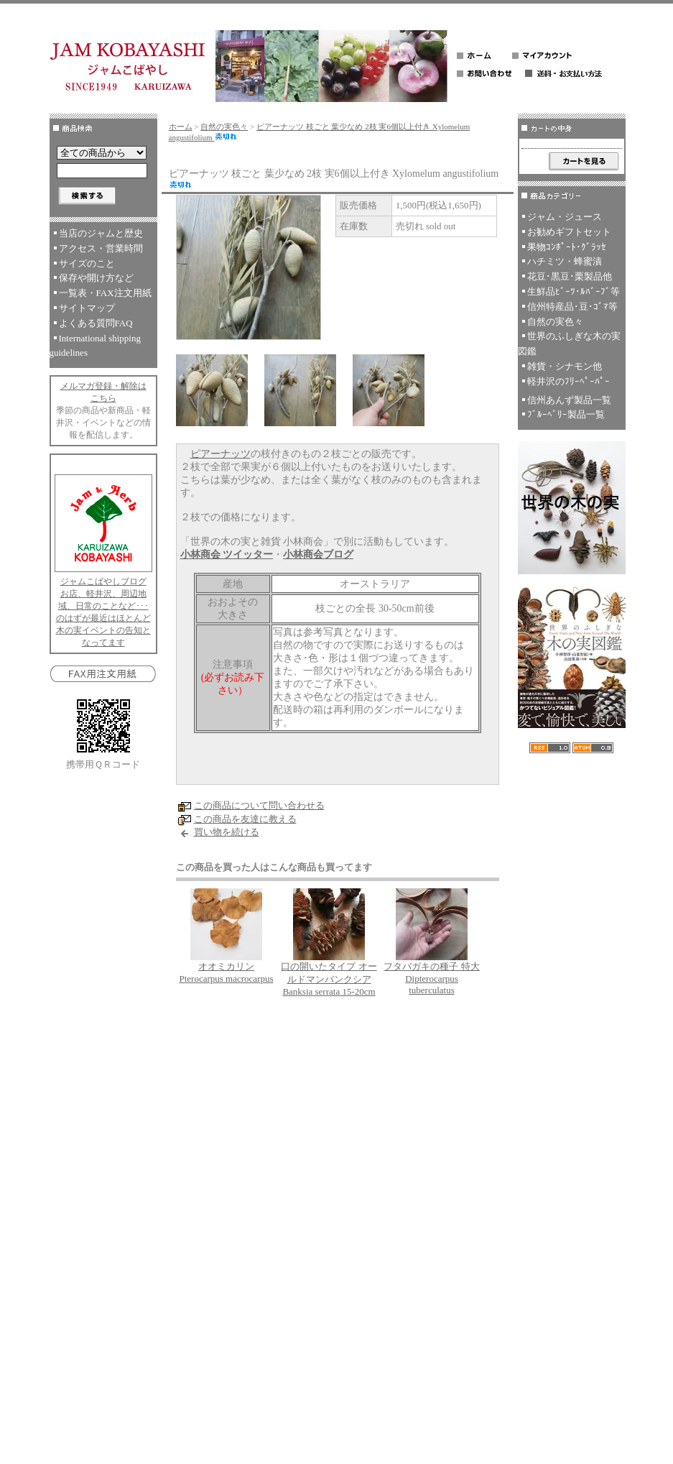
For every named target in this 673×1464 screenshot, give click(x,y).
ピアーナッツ (220, 453)
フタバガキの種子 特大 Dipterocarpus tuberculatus (431, 978)
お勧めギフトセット (569, 231)
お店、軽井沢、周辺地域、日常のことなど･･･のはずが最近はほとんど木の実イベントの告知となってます (103, 618)
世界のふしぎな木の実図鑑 (569, 343)
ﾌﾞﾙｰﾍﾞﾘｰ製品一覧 (566, 414)
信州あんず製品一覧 (569, 400)
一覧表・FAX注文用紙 (105, 292)
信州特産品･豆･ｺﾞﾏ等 (572, 306)
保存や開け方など (96, 277)
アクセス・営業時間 (101, 248)
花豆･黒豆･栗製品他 (569, 276)
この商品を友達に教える (245, 819)
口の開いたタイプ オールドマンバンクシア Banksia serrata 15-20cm (328, 979)
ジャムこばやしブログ (103, 581)
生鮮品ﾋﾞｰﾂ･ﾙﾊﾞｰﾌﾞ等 (573, 291)
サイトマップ (87, 308)
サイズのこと (87, 263)
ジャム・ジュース (564, 216)
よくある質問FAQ (96, 323)
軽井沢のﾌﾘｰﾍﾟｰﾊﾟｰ (568, 381)
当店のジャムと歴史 (101, 233)
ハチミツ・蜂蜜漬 (564, 261)
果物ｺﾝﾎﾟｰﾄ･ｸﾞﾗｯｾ (566, 246)
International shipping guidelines (95, 346)
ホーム (180, 126)
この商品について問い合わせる (259, 805)
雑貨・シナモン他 (564, 366)
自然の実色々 (224, 126)
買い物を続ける (226, 832)
